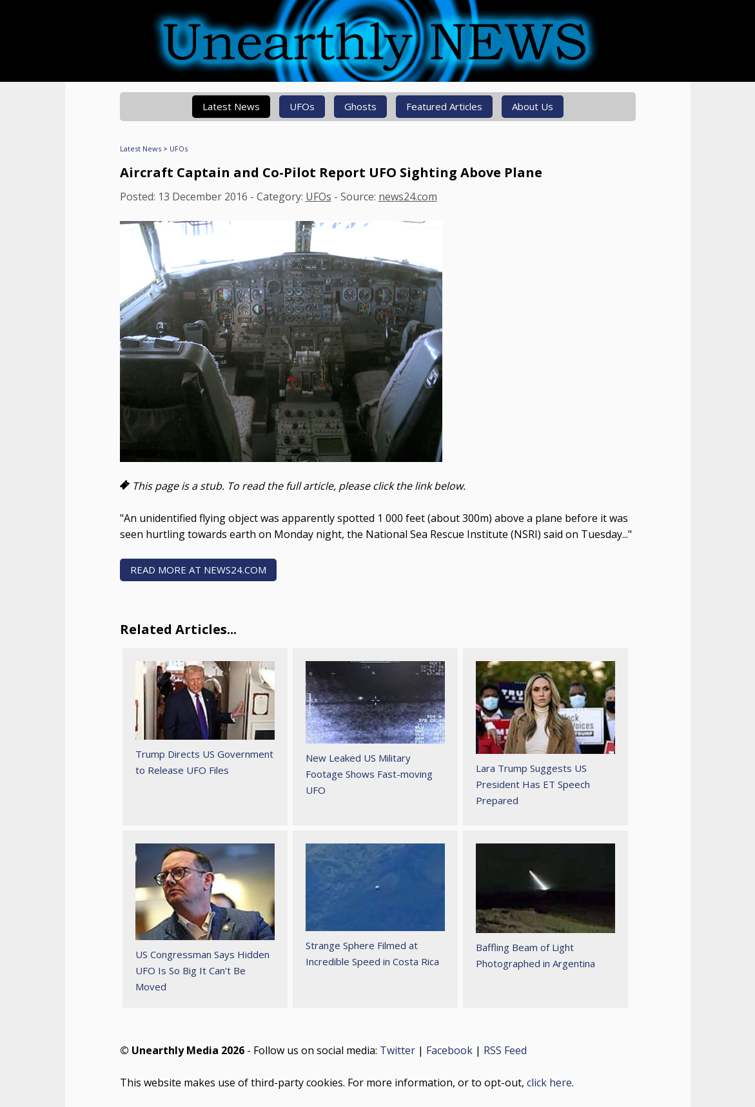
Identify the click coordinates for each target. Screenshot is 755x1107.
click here (549, 1082)
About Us (532, 106)
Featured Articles (444, 106)
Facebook (449, 1050)
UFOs (302, 106)
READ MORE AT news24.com (198, 569)
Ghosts (360, 106)
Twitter (397, 1050)
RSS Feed (505, 1050)
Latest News (231, 106)
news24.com (407, 196)
